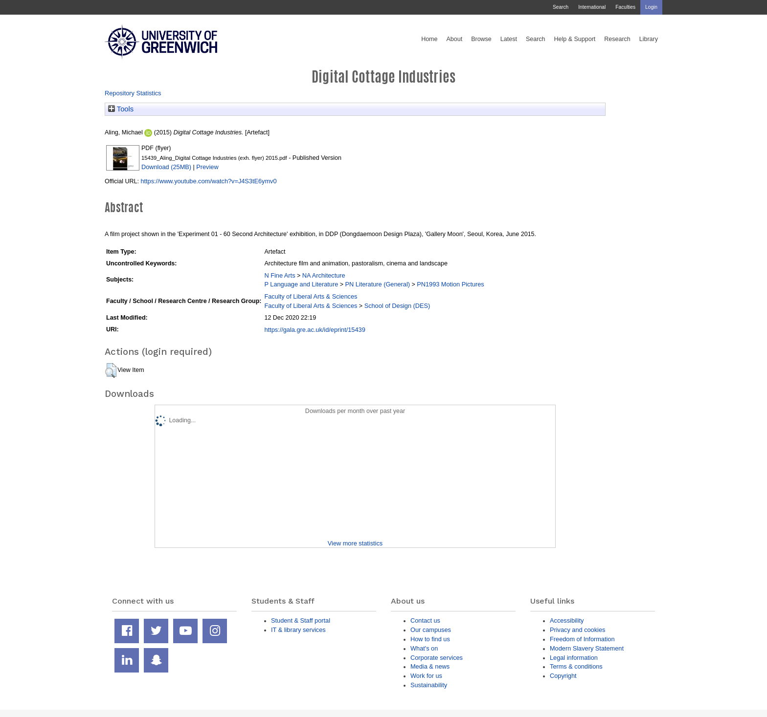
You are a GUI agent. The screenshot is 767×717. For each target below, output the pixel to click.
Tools (121, 109)
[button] (110, 370)
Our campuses (430, 629)
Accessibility (567, 620)
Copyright (563, 675)
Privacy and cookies (577, 629)
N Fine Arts (279, 275)
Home (429, 39)
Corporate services (436, 657)
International (592, 7)
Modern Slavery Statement (587, 648)
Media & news (430, 666)
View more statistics (355, 543)
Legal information (574, 657)
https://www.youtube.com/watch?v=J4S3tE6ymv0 (208, 181)
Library (648, 39)
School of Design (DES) (397, 305)
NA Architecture (323, 275)
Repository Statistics (133, 93)
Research (617, 39)
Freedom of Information (582, 639)
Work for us (426, 675)
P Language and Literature (301, 284)
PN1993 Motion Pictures (450, 284)
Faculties (625, 7)
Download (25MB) (166, 167)
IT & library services (298, 629)
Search (560, 7)
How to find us (430, 639)
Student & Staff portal (300, 620)
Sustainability (428, 685)
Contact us (425, 620)
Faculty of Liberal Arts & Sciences (310, 296)
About (454, 39)
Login (651, 7)
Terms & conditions (576, 666)
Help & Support (575, 39)
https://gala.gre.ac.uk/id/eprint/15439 (314, 329)
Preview (207, 167)
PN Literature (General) (377, 284)
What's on (424, 648)
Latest (508, 39)
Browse (481, 39)
